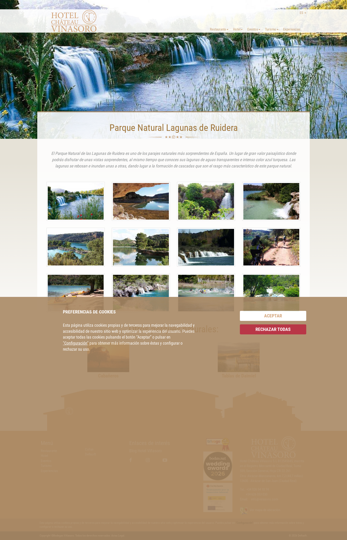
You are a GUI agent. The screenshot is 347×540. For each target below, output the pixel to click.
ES (303, 13)
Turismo (272, 29)
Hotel (238, 29)
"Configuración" (75, 343)
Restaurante (219, 29)
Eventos (253, 29)
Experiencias (291, 29)
